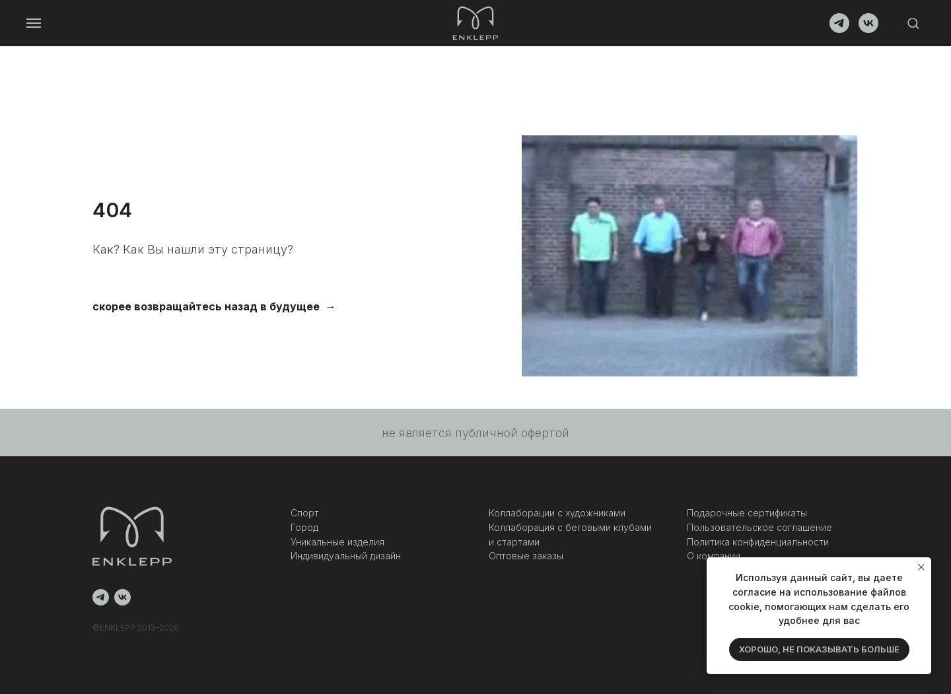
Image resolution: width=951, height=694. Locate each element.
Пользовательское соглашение (759, 527)
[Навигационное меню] (33, 23)
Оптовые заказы (526, 555)
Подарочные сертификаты (747, 512)
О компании (713, 555)
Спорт (305, 512)
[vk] (868, 29)
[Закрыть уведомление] (921, 567)
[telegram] (839, 29)
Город (304, 527)
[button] (913, 23)
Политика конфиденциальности (758, 541)
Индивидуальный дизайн (346, 555)
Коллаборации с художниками (557, 512)
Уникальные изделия (337, 541)
